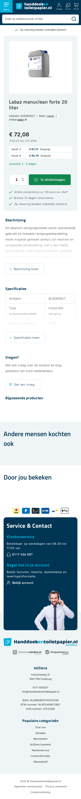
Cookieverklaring (40, 792)
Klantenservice (20, 537)
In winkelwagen (53, 180)
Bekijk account (22, 582)
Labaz (50, 115)
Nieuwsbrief (40, 761)
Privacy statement (56, 786)
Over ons (40, 727)
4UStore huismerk (40, 744)
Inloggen (59, 9)
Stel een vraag (24, 384)
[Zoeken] (74, 19)
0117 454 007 (22, 554)
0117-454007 (40, 687)
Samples (40, 732)
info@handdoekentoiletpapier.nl (40, 691)
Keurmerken (40, 738)
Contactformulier (40, 755)
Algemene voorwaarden (28, 786)
